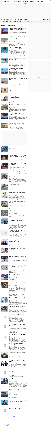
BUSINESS (7, 19)
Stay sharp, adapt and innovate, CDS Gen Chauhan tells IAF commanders (18, 29)
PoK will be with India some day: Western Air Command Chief (16, 48)
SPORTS (18, 19)
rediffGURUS (37, 1)
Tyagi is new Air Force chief (15, 408)
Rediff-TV (42, 1)
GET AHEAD (21, 19)
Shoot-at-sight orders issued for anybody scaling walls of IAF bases (16, 392)
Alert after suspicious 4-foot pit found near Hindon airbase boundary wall (17, 156)
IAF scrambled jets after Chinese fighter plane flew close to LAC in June (17, 266)
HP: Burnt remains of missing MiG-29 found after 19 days (17, 344)
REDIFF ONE (26, 19)
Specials (23, 21)
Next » (14, 416)
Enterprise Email (25, 1)
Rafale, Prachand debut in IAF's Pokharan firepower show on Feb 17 (17, 211)
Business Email (31, 1)
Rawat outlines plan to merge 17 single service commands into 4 (17, 283)
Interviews (19, 21)
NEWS (4, 19)
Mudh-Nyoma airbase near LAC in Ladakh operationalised (16, 39)
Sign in (50, 0)
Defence (7, 21)
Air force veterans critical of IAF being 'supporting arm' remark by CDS (17, 401)
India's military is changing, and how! (17, 352)
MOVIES (11, 19)
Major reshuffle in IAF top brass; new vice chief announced (17, 193)
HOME (1, 19)
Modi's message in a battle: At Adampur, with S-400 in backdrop (18, 96)
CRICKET (14, 19)
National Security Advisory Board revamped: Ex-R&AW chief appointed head (17, 89)
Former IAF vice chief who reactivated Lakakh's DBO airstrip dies (17, 174)
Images (11, 21)
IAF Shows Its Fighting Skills (15, 184)
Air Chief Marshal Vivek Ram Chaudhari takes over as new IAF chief (17, 298)
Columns (14, 21)
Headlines (3, 21)
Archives (28, 21)
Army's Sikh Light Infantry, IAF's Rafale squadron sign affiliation (17, 240)
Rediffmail (15, 1)
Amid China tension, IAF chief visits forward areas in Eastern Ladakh (16, 219)
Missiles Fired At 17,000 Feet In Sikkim (17, 123)
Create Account (49, 1)
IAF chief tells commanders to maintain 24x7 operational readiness (17, 231)
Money (19, 1)
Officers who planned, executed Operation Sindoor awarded (16, 69)
